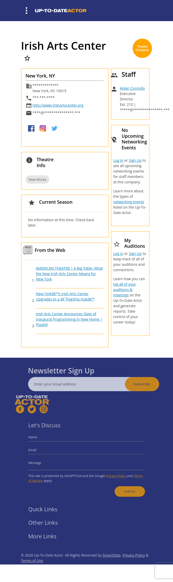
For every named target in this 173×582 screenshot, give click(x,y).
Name (39, 440)
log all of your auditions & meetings (124, 289)
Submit (124, 487)
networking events (128, 201)
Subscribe (149, 384)
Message (41, 462)
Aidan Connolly (132, 88)
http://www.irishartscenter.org (58, 105)
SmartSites (112, 562)
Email (39, 451)
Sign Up (135, 160)
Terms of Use (32, 567)
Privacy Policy (112, 474)
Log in (118, 160)
